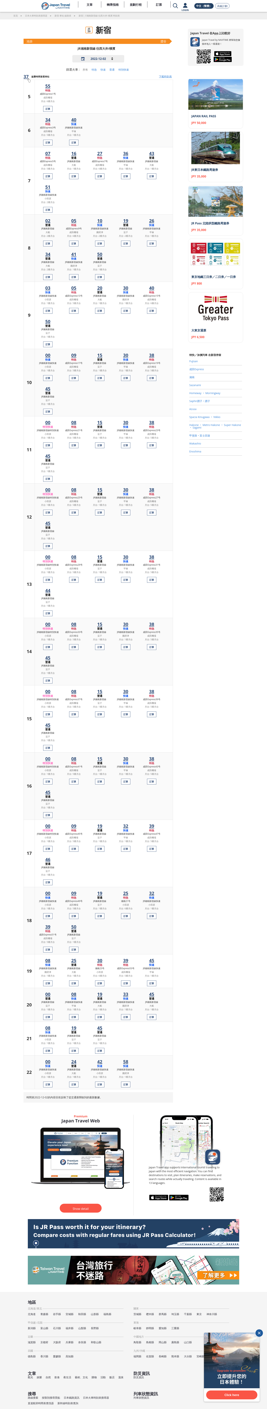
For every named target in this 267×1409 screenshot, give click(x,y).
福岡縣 (137, 1356)
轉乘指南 (113, 5)
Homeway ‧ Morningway (204, 393)
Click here (232, 1395)
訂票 (159, 5)
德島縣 (32, 1356)
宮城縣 (69, 1314)
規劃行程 (136, 5)
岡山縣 (163, 1342)
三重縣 (175, 1328)
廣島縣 (175, 1342)
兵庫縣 (69, 1342)
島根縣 (150, 1342)
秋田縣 (82, 1314)
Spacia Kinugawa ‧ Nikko (204, 417)
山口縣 (188, 1342)
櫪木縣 (150, 1314)
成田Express (196, 369)
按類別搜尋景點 (51, 1397)
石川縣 (57, 1328)
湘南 (192, 377)
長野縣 (95, 1328)
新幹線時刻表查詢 (67, 1403)
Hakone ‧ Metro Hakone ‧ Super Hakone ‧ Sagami (215, 426)
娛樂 (39, 1377)
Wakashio (195, 443)
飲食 (57, 1377)
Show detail (81, 1209)
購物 (94, 1377)
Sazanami (195, 385)
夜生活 (67, 1377)
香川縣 (44, 1356)
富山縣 (44, 1328)
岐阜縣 (137, 1328)
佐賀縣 (150, 1356)
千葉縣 (188, 1314)
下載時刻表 (165, 76)
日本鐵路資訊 (71, 1397)
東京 (199, 1314)
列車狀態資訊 (141, 1397)
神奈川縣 (212, 1314)
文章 (90, 5)
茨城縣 (137, 1314)
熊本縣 (175, 1356)
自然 (48, 1377)
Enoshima (195, 451)
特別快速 (123, 69)
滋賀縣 (32, 1342)
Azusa (192, 409)
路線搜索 (33, 1397)
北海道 (32, 1314)
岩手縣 (57, 1314)
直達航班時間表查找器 (41, 1403)
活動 (103, 1377)
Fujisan (193, 361)
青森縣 (44, 1314)
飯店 (112, 1377)
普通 (112, 69)
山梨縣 (82, 1328)
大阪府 (57, 1342)
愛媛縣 (57, 1356)
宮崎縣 (200, 1356)
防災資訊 (139, 1377)
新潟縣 (32, 1328)
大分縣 (188, 1356)
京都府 (44, 1342)
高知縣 (69, 1356)
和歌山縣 (96, 1342)
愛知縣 (163, 1328)
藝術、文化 (81, 1377)
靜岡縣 (150, 1328)
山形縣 (95, 1314)
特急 (94, 69)
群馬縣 (163, 1314)
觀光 (30, 1377)
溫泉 (120, 1377)
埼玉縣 (175, 1314)
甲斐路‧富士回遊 (199, 435)
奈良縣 (82, 1342)
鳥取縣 (137, 1342)
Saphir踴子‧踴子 (199, 401)
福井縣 (69, 1328)
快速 (103, 69)
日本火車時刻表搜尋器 (96, 1397)
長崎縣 (163, 1356)
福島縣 (107, 1314)
